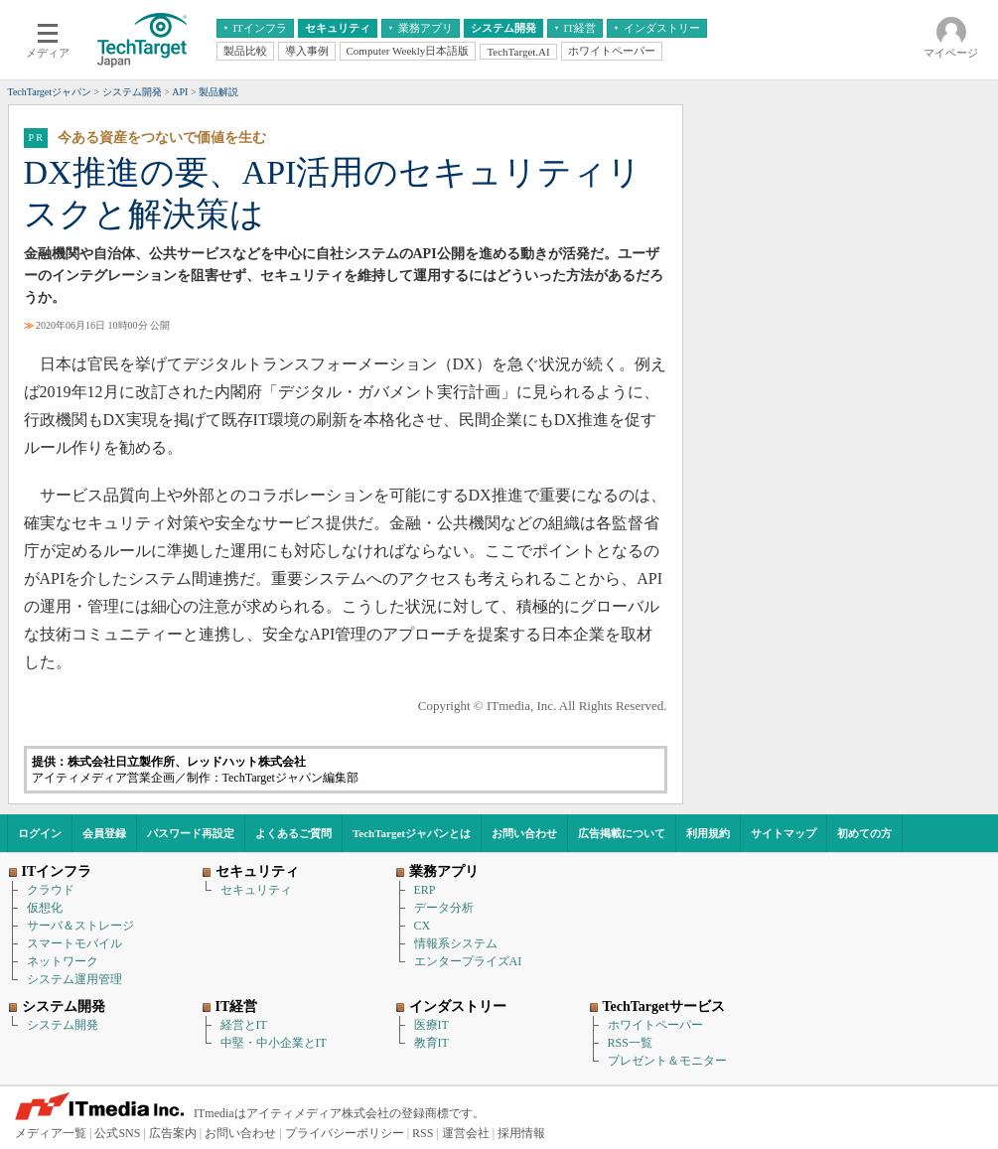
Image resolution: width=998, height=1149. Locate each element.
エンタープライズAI (468, 961)
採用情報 (521, 1133)
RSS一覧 (630, 1043)
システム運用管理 (74, 979)
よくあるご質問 (293, 833)
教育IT (431, 1043)
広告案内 (173, 1133)
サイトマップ (783, 833)
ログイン (40, 833)
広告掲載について (621, 833)
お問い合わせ (524, 833)
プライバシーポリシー (344, 1133)
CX (422, 926)
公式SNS (117, 1133)
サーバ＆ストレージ (80, 926)
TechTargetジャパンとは (412, 833)
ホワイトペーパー (655, 1025)
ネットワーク (62, 961)
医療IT (431, 1025)
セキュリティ (256, 890)
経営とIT (243, 1025)
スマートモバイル (74, 943)
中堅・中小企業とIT (273, 1043)
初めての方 (864, 833)
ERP (425, 890)
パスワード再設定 (190, 833)
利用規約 (708, 833)
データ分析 (444, 908)
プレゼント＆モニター (667, 1061)
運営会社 (466, 1133)
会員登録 (104, 833)
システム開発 (62, 1025)
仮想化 (45, 908)
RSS (422, 1133)
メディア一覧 (50, 1133)
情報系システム (456, 943)
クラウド (50, 890)
